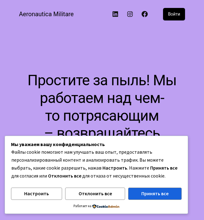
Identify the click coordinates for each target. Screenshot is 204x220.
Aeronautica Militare (46, 14)
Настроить (36, 193)
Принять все (155, 193)
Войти (174, 14)
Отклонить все (95, 193)
